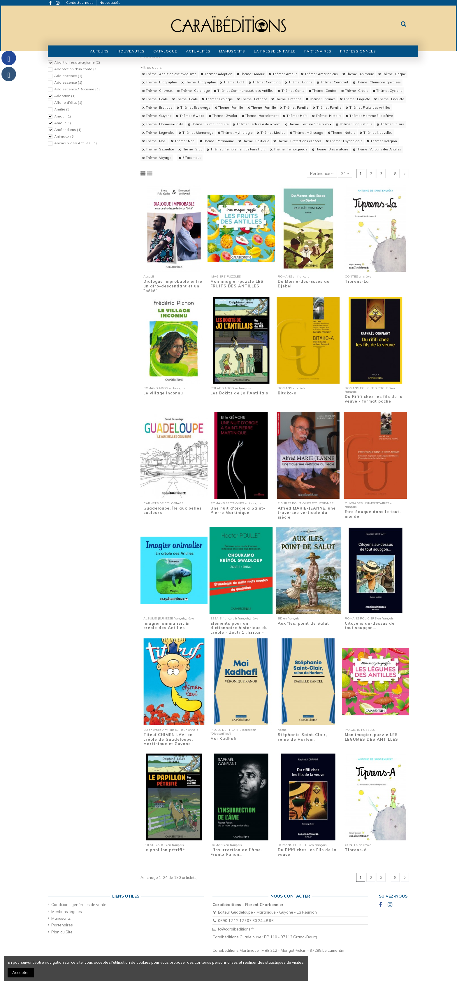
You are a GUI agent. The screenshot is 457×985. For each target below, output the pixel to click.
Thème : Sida (190, 149)
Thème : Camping (265, 82)
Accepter (20, 972)
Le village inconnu (163, 393)
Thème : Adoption (216, 74)
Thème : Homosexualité (162, 124)
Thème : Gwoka (190, 116)
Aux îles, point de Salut (303, 623)
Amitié (62, 109)
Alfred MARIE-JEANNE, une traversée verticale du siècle (307, 512)
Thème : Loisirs (390, 124)
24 (345, 173)
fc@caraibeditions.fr (236, 929)
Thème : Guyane (156, 116)
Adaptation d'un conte (76, 69)
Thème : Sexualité (158, 149)
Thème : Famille (229, 108)
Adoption (64, 96)
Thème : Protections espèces (297, 141)
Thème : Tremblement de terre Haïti (236, 149)
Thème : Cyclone (387, 91)
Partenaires (62, 925)
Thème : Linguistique (354, 124)
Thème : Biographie (159, 82)
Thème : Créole (354, 91)
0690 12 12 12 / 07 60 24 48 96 (246, 920)
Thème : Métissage (306, 133)
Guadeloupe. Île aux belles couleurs (172, 510)
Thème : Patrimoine (217, 141)
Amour (62, 116)
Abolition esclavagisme (77, 62)
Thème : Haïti (295, 116)
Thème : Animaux (358, 74)
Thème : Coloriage (193, 91)
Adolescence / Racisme (77, 89)
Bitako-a (287, 393)
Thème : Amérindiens (319, 74)
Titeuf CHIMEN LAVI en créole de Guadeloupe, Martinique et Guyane (168, 739)
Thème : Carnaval (332, 82)
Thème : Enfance (252, 99)
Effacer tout (190, 158)
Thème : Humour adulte (208, 124)
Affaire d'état (68, 102)
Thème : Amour (250, 74)
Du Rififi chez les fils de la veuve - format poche (374, 398)
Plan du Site (62, 932)
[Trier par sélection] (322, 174)
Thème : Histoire (326, 116)
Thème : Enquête (355, 99)
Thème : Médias (271, 133)
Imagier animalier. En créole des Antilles (167, 625)
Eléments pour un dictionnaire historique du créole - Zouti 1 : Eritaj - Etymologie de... (239, 630)
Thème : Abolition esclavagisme (169, 74)
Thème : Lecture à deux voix (256, 124)
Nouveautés (109, 2)
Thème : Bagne (392, 74)
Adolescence (68, 75)
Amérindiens (67, 129)
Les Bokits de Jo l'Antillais (239, 393)
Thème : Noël (154, 141)
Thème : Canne (298, 82)
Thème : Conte (291, 91)
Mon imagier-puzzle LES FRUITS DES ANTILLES (236, 283)
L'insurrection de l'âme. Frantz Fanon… (236, 852)
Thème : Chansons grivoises (377, 82)
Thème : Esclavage (193, 108)
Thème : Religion (382, 141)
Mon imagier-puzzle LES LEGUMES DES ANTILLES (371, 737)
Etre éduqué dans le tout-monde (373, 514)
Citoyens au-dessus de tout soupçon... (370, 625)
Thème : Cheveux (157, 91)
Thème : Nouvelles (376, 133)
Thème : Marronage (196, 133)
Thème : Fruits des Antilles (368, 108)
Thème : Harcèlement (260, 116)
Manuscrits (61, 918)
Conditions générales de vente (78, 904)
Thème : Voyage (156, 158)
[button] (165, 51)
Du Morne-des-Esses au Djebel (304, 283)
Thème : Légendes (158, 133)
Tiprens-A (356, 849)
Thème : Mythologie (235, 133)
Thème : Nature (341, 133)
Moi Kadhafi (223, 738)
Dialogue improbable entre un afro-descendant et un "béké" (172, 286)
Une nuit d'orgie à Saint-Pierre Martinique (237, 510)
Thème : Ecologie (217, 99)
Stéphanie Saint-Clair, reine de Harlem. (302, 737)
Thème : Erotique (157, 108)
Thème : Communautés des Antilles (243, 91)
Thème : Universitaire (330, 149)
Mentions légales (66, 911)
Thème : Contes (323, 91)
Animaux (64, 136)
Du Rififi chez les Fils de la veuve (307, 852)
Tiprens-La (357, 281)
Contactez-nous (80, 2)
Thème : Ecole (155, 99)
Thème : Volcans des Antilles (377, 149)
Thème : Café (232, 82)
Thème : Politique (253, 141)
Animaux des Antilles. (75, 143)
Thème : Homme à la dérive (369, 116)
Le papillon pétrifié (164, 849)
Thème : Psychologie (344, 141)
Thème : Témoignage (288, 149)
